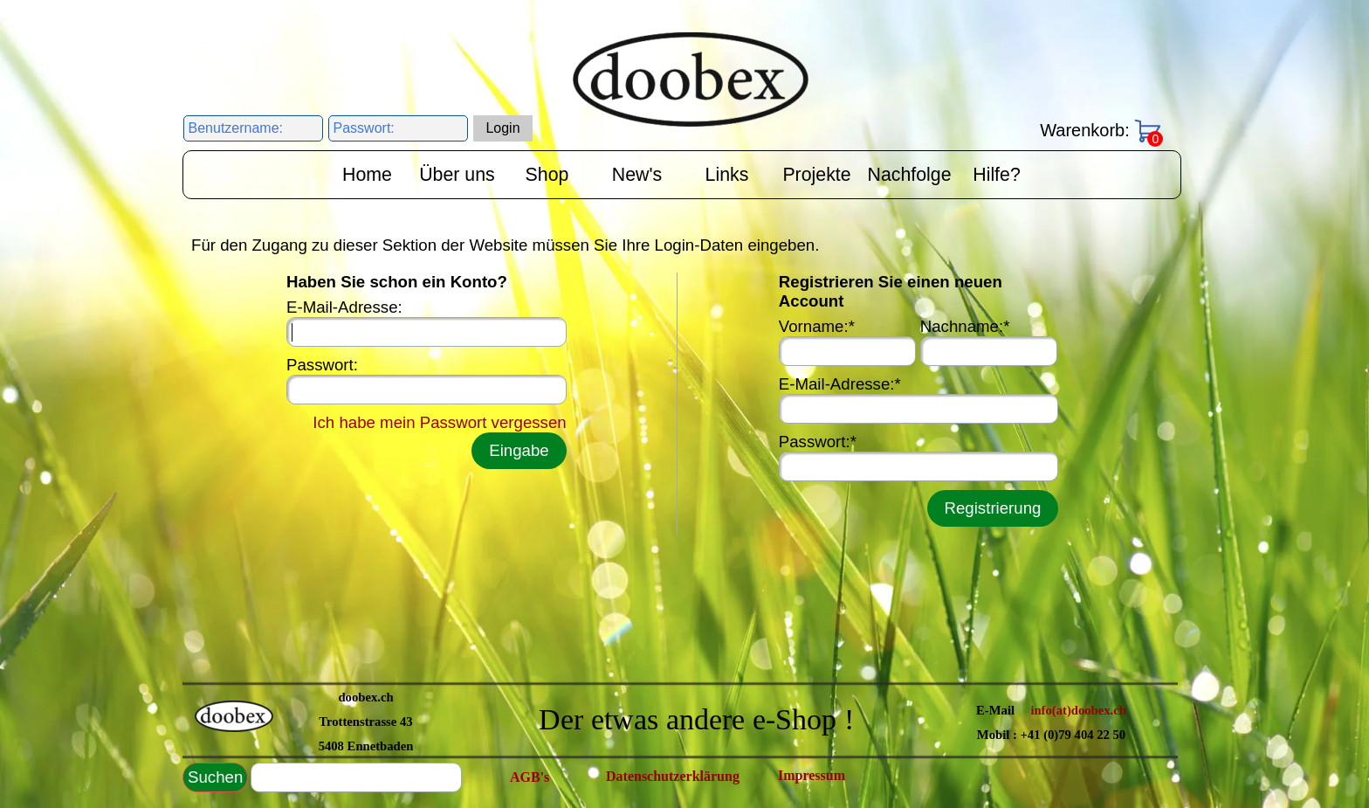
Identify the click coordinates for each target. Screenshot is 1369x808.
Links (727, 174)
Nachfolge (910, 174)
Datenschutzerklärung (673, 776)
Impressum (811, 775)
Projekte (816, 174)
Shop (547, 174)
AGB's (529, 777)
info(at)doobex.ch (1078, 710)
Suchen (215, 777)
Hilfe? (997, 174)
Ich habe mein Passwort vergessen (439, 422)
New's (637, 174)
